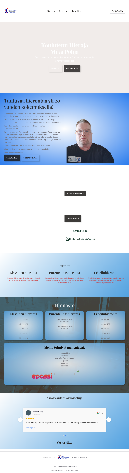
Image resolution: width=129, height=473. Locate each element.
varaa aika (117, 11)
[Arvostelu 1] (61, 435)
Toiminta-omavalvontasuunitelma (64, 466)
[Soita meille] (80, 231)
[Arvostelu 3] (65, 435)
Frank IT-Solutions (71, 470)
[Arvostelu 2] (63, 435)
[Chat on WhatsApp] (80, 241)
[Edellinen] (20, 419)
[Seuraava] (108, 419)
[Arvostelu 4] (67, 435)
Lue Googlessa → (31, 428)
